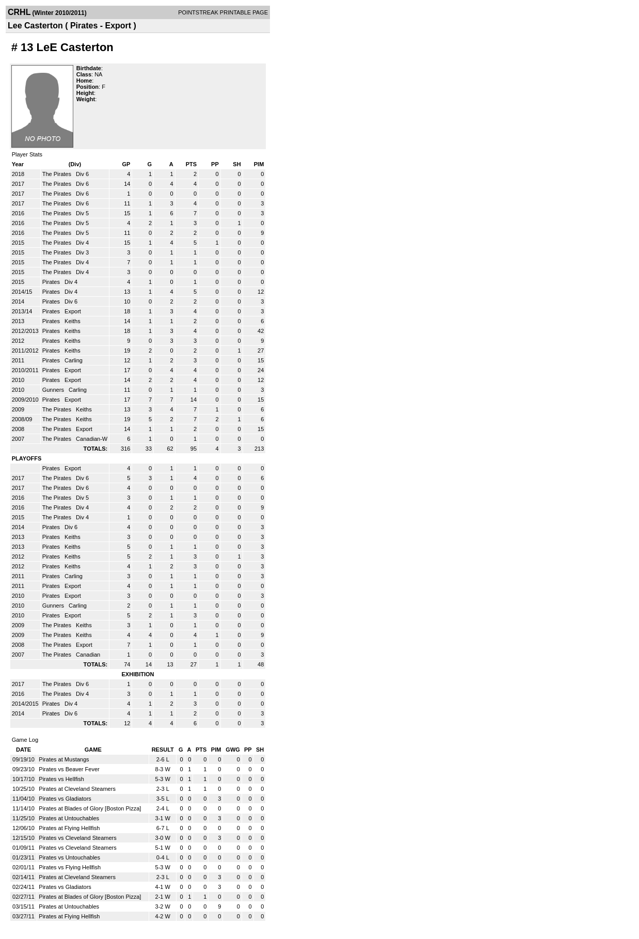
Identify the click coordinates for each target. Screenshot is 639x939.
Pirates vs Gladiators (65, 798)
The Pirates (57, 174)
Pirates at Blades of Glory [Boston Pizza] (90, 808)
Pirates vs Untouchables (69, 857)
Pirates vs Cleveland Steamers (77, 838)
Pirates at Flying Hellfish (69, 828)
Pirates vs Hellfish (61, 779)
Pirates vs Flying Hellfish (70, 867)
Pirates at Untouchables (69, 818)
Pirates (51, 282)
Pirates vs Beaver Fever (69, 769)
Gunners (54, 390)
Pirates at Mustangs (64, 759)
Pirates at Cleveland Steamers (77, 789)
